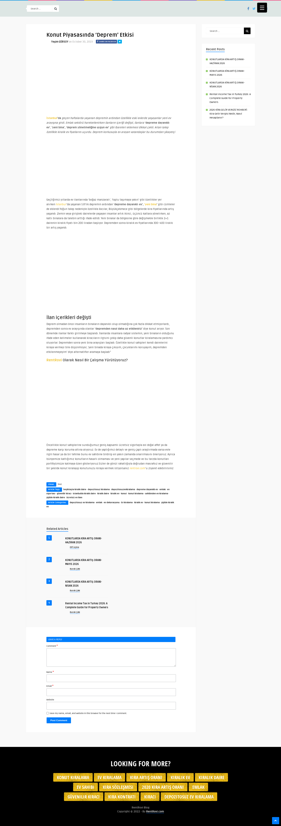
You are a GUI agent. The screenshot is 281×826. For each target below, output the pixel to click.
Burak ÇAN (75, 569)
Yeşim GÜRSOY (59, 41)
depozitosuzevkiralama (123, 489)
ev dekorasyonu (112, 502)
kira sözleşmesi (118, 787)
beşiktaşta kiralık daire (74, 489)
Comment (52, 645)
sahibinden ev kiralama (156, 493)
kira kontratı (122, 797)
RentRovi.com (155, 811)
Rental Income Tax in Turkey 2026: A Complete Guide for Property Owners (230, 98)
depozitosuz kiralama (99, 489)
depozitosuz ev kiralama (82, 502)
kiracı (150, 797)
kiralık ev (115, 493)
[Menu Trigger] (262, 8)
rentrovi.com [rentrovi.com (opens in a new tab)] (137, 468)
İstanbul (60, 204)
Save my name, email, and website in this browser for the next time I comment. (88, 713)
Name (50, 672)
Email (49, 685)
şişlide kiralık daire (55, 497)
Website (50, 700)
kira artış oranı (146, 777)
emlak (162, 489)
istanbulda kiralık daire (84, 493)
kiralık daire (103, 493)
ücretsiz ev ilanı (74, 497)
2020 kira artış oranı (163, 787)
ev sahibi (85, 787)
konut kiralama (135, 493)
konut (124, 493)
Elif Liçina (74, 547)
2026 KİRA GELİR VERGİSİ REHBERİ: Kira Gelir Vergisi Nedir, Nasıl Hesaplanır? (228, 113)
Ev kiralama (127, 502)
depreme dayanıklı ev (147, 489)
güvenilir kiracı (64, 493)
